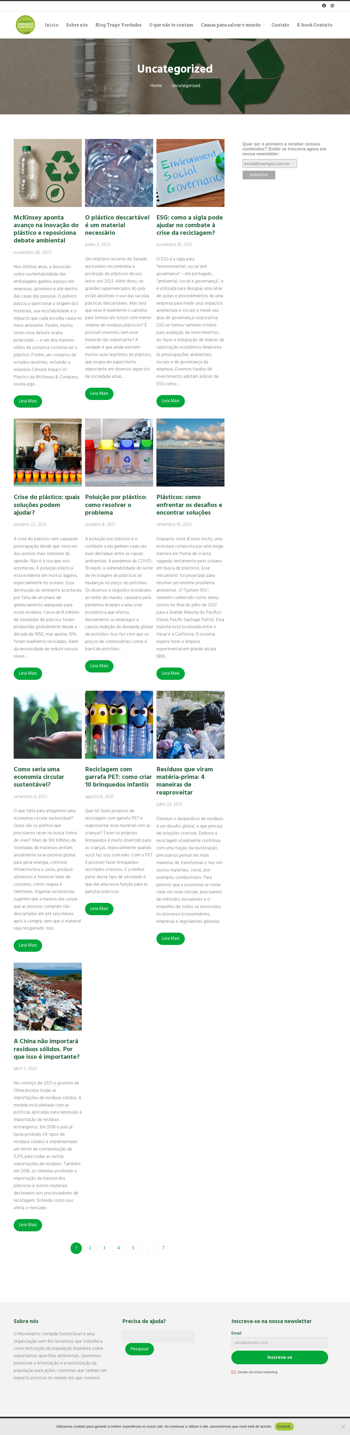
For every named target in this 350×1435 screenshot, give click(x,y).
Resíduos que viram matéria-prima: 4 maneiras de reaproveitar (187, 781)
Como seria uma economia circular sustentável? (39, 777)
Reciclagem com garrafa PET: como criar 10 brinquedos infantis (119, 777)
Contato (280, 25)
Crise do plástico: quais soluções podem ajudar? (47, 505)
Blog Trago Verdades (118, 25)
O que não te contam (171, 25)
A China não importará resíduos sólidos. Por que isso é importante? (47, 1049)
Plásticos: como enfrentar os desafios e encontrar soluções (191, 505)
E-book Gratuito (314, 25)
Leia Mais (28, 401)
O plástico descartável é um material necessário (118, 225)
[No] (343, 1426)
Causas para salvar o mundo (231, 25)
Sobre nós (77, 25)
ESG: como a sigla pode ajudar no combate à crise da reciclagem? (192, 225)
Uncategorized (185, 86)
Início (52, 25)
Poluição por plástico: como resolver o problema (117, 505)
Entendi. (284, 1426)
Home (156, 86)
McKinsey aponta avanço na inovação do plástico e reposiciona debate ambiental (46, 229)
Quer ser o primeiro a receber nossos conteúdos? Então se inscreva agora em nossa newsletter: (284, 149)
